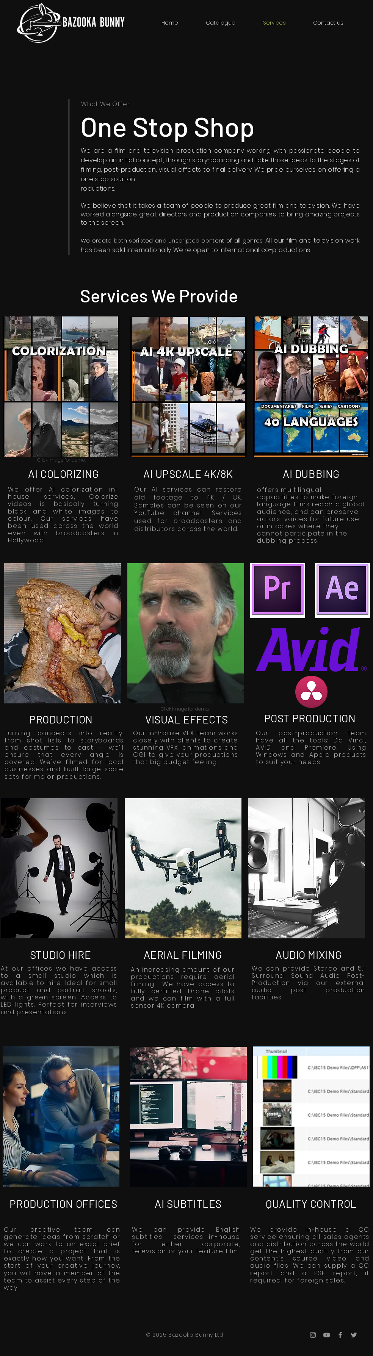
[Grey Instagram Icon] (313, 1335)
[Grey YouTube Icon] (327, 1335)
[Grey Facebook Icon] (340, 1335)
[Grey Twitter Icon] (354, 1335)
